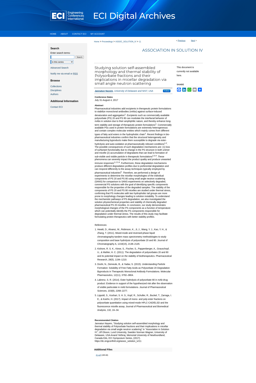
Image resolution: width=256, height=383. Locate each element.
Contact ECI (56, 107)
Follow (166, 91)
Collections (56, 86)
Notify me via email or (64, 73)
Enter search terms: (60, 53)
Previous (181, 41)
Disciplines (55, 90)
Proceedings (107, 41)
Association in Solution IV (172, 50)
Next (193, 41)
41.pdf (98, 355)
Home (96, 41)
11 (140, 41)
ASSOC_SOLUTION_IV (125, 41)
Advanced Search (59, 67)
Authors (54, 94)
